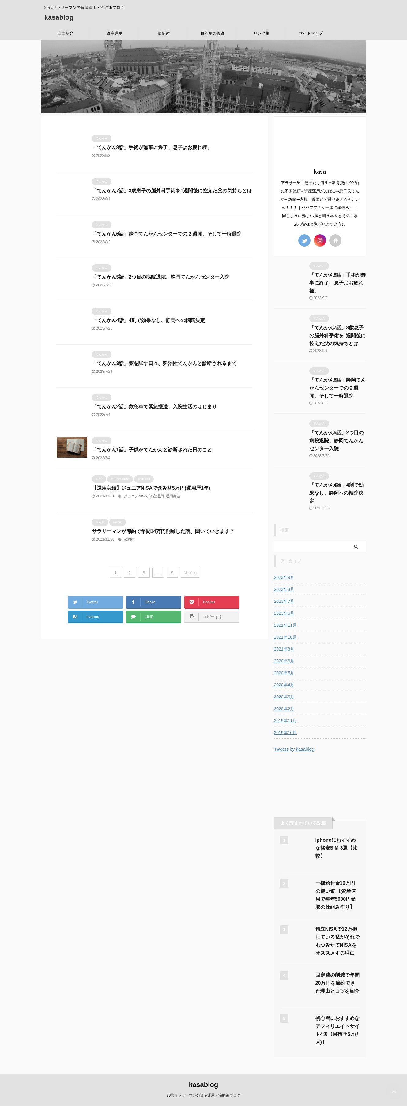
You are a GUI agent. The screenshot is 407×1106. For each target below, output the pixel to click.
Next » (190, 572)
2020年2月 (284, 708)
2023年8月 (284, 589)
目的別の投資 (212, 33)
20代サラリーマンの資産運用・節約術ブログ (203, 1095)
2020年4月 (284, 684)
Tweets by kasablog (294, 749)
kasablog (58, 17)
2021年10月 (285, 637)
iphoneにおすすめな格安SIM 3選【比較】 (336, 848)
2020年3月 (284, 696)
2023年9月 (284, 577)
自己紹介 (65, 33)
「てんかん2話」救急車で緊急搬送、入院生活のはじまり (154, 406)
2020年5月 (284, 672)
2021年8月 (284, 649)
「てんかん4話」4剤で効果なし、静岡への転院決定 (148, 320)
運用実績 (173, 496)
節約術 (164, 33)
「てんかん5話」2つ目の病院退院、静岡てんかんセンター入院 (161, 277)
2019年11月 (285, 720)
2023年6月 (284, 613)
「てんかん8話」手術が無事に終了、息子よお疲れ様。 (152, 147)
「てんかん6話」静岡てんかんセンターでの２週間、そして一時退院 (167, 233)
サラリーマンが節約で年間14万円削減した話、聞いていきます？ (163, 531)
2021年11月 (285, 625)
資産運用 (114, 33)
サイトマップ (311, 33)
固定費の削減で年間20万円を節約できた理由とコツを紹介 (337, 983)
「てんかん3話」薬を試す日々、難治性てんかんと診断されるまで (164, 363)
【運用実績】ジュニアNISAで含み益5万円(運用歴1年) (151, 488)
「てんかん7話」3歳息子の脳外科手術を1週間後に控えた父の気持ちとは (172, 190)
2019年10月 (285, 732)
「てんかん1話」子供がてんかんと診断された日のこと (152, 449)
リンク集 (261, 33)
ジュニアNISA (135, 496)
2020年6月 (284, 661)
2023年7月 (284, 601)
